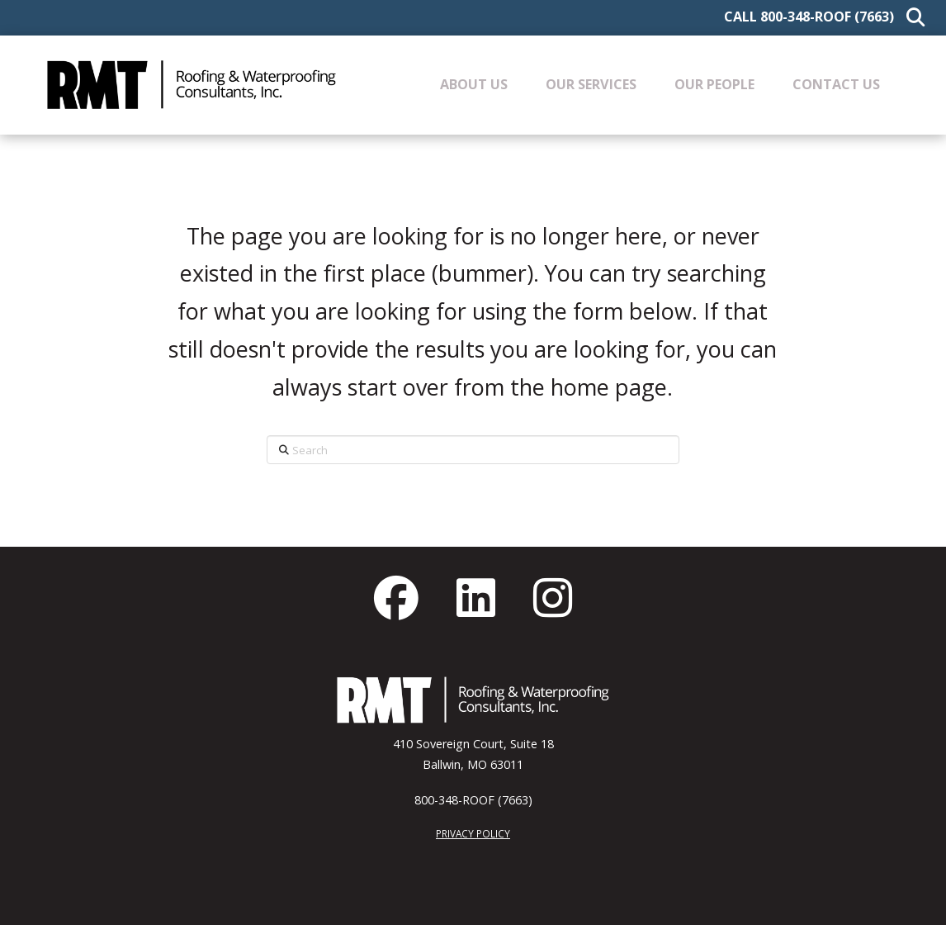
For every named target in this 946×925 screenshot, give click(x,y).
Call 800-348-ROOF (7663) (809, 16)
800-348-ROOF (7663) (473, 800)
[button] (911, 17)
